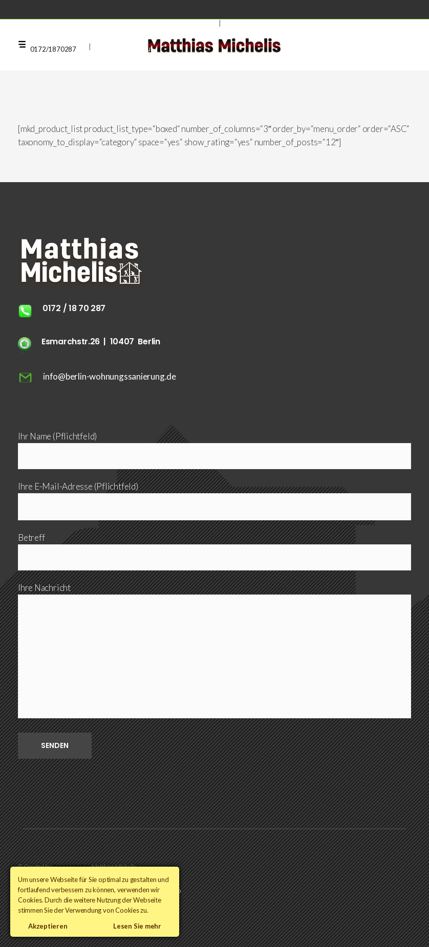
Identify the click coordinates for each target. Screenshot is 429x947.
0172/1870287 (53, 49)
